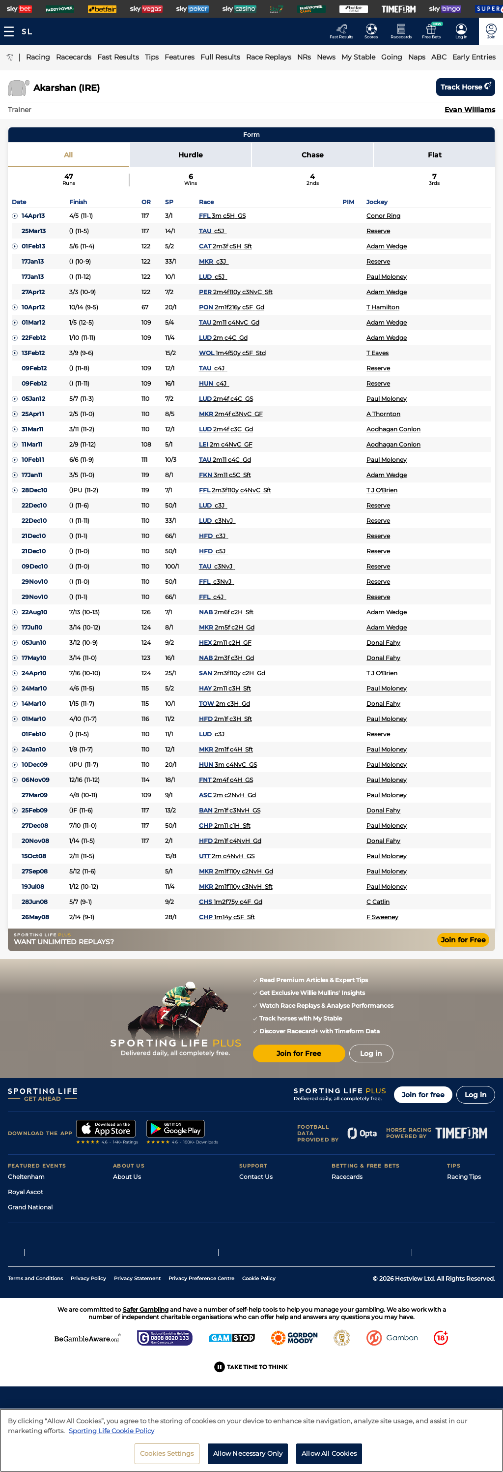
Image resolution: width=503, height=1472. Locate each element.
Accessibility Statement (147, 1237)
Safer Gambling (261, 1222)
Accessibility (257, 1207)
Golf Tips (459, 1207)
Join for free (423, 1094)
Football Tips (466, 1192)
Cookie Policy (259, 1339)
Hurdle (190, 154)
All (68, 154)
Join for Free (463, 939)
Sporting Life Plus (139, 1207)
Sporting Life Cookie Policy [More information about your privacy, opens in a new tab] (111, 1431)
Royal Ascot (25, 1192)
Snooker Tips (466, 1237)
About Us (127, 1176)
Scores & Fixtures (357, 1207)
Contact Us (256, 1176)
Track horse (466, 87)
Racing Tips (464, 1176)
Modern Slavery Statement (152, 1253)
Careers (124, 1192)
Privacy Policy (88, 1339)
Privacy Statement (137, 1339)
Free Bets (346, 1253)
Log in (476, 1094)
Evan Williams (470, 109)
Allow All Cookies (329, 1453)
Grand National (30, 1207)
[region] (251, 1440)
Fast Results (349, 1192)
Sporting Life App (138, 1222)
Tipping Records (471, 1253)
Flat (435, 154)
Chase (313, 154)
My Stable (346, 1237)
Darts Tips (461, 1222)
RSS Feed (126, 1268)
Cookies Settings (167, 1453)
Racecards (347, 1176)
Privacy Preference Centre (201, 1339)
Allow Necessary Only (248, 1453)
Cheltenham (26, 1176)
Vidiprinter (347, 1222)
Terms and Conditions (35, 1339)
